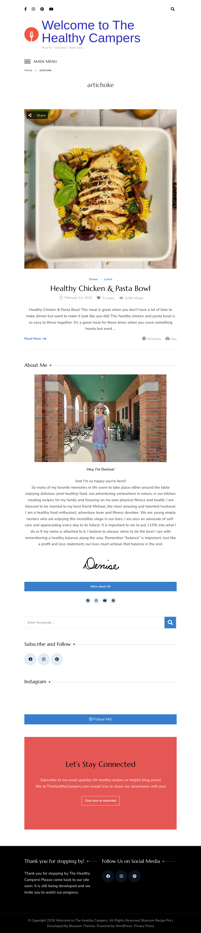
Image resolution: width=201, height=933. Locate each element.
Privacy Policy (144, 926)
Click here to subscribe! (100, 801)
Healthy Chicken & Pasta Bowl (100, 288)
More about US (101, 586)
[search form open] (173, 9)
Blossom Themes (82, 926)
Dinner (93, 279)
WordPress (123, 926)
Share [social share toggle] (37, 115)
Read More (32, 338)
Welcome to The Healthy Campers (91, 31)
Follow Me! (100, 719)
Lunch (108, 279)
